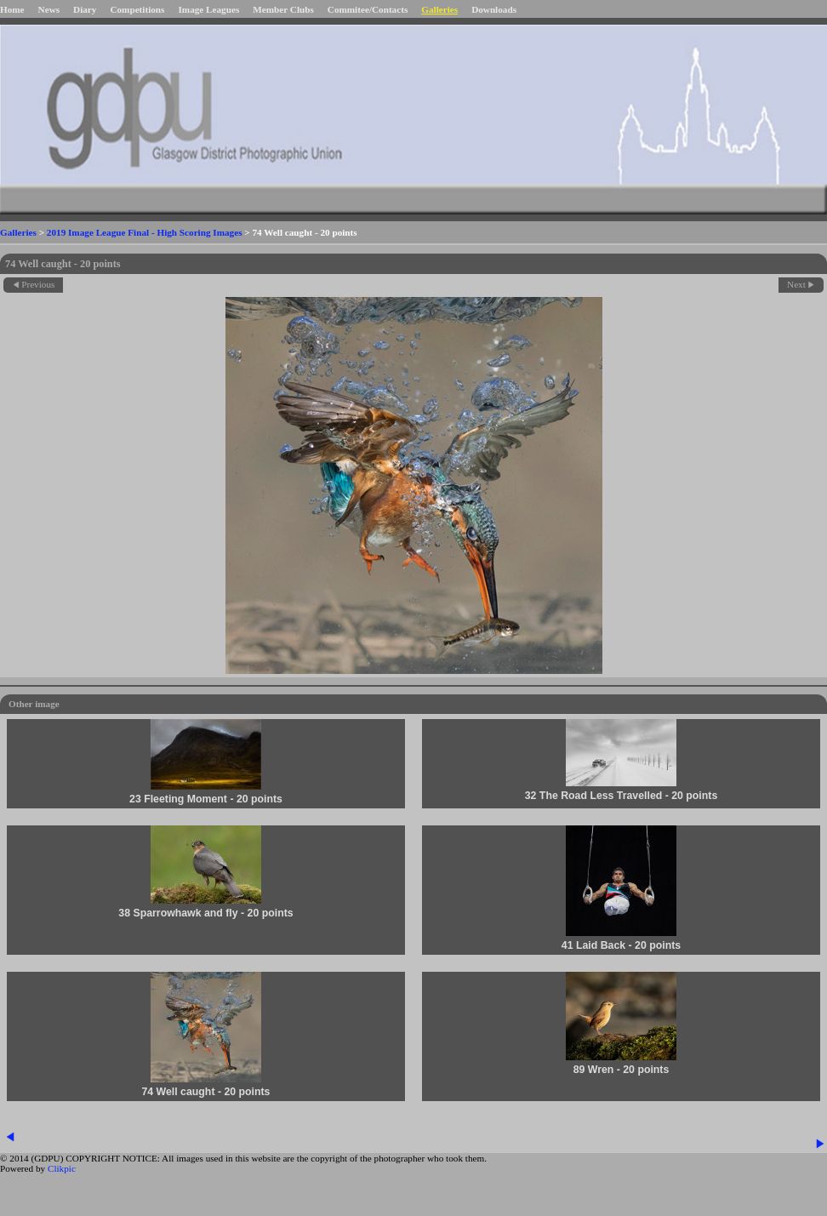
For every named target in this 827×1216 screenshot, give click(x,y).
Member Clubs (283, 9)
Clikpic (62, 1168)
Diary (84, 9)
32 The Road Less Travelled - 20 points (621, 796)
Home (12, 9)
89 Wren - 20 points (621, 1070)
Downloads (493, 9)
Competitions (137, 9)
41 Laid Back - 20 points (621, 945)
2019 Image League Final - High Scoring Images (144, 232)
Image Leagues (208, 9)
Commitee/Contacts (368, 9)
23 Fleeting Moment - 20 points (205, 799)
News (49, 9)
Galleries (439, 9)
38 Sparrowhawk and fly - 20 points (205, 913)
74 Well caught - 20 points (206, 1092)
